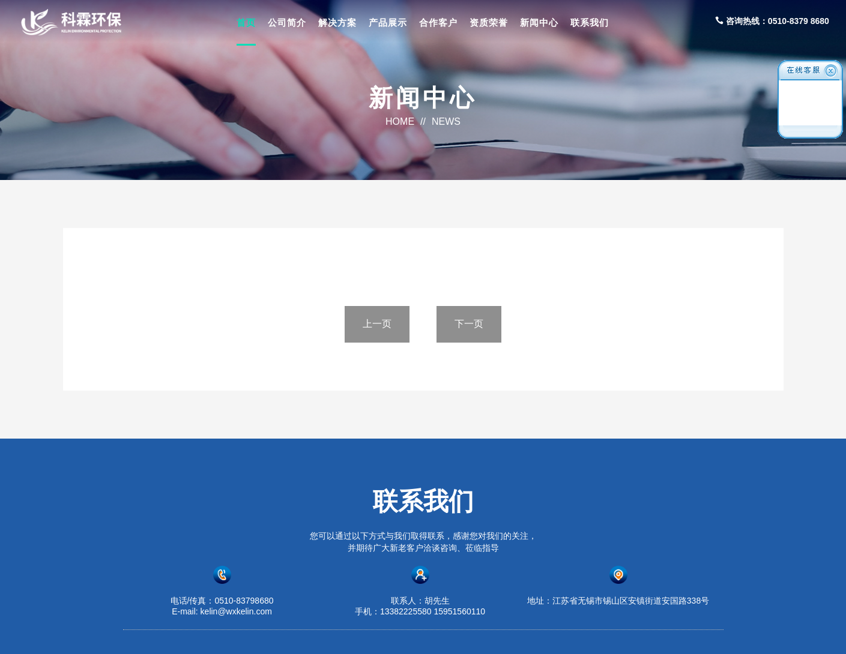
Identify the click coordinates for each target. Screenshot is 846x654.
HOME (399, 121)
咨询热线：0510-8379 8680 (772, 21)
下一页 (469, 324)
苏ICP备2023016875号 (548, 634)
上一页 (377, 324)
